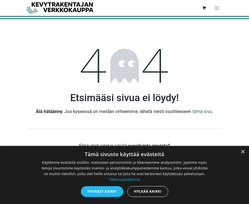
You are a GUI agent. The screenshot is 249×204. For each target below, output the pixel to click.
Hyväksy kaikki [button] (102, 191)
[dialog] (124, 175)
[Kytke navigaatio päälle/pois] (216, 8)
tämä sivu (202, 111)
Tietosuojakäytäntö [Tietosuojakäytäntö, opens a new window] (124, 179)
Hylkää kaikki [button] (147, 191)
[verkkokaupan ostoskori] (204, 8)
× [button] (242, 152)
